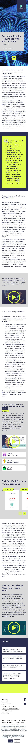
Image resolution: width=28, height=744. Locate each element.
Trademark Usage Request (9, 706)
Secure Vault (12, 493)
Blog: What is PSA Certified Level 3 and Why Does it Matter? (12, 667)
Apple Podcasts (16, 454)
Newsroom (5, 699)
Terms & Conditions (7, 711)
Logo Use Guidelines (7, 704)
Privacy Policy (5, 713)
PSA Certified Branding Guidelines (10, 708)
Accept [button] (10, 741)
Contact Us (4, 702)
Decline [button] (17, 741)
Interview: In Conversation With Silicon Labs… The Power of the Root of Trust (13, 650)
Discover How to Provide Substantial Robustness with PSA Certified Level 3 (13, 658)
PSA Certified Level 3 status (9, 111)
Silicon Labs (10, 102)
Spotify (16, 468)
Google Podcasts (16, 461)
